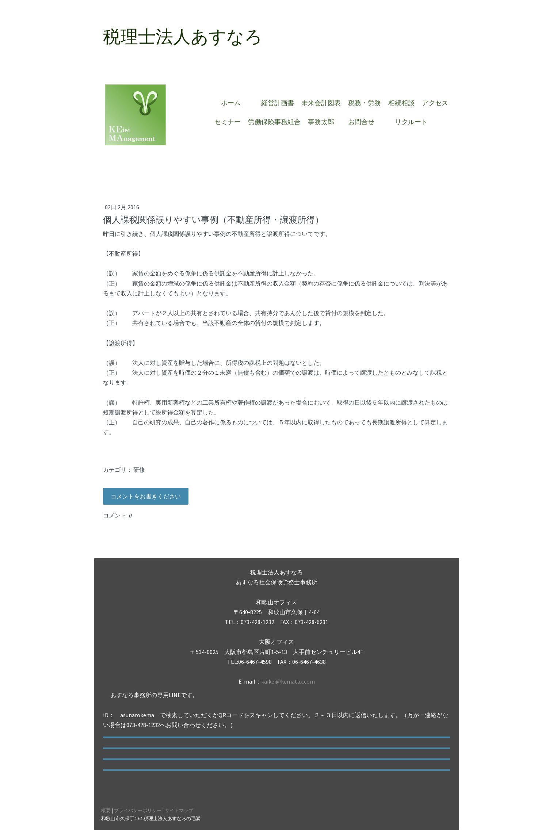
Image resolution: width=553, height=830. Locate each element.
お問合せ (365, 122)
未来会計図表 (321, 103)
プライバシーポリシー (137, 810)
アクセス (435, 103)
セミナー (227, 122)
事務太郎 (321, 122)
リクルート (411, 122)
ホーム (234, 103)
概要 (106, 810)
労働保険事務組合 (274, 122)
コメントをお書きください (146, 496)
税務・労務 (364, 103)
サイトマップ (179, 810)
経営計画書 (277, 103)
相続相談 (401, 103)
